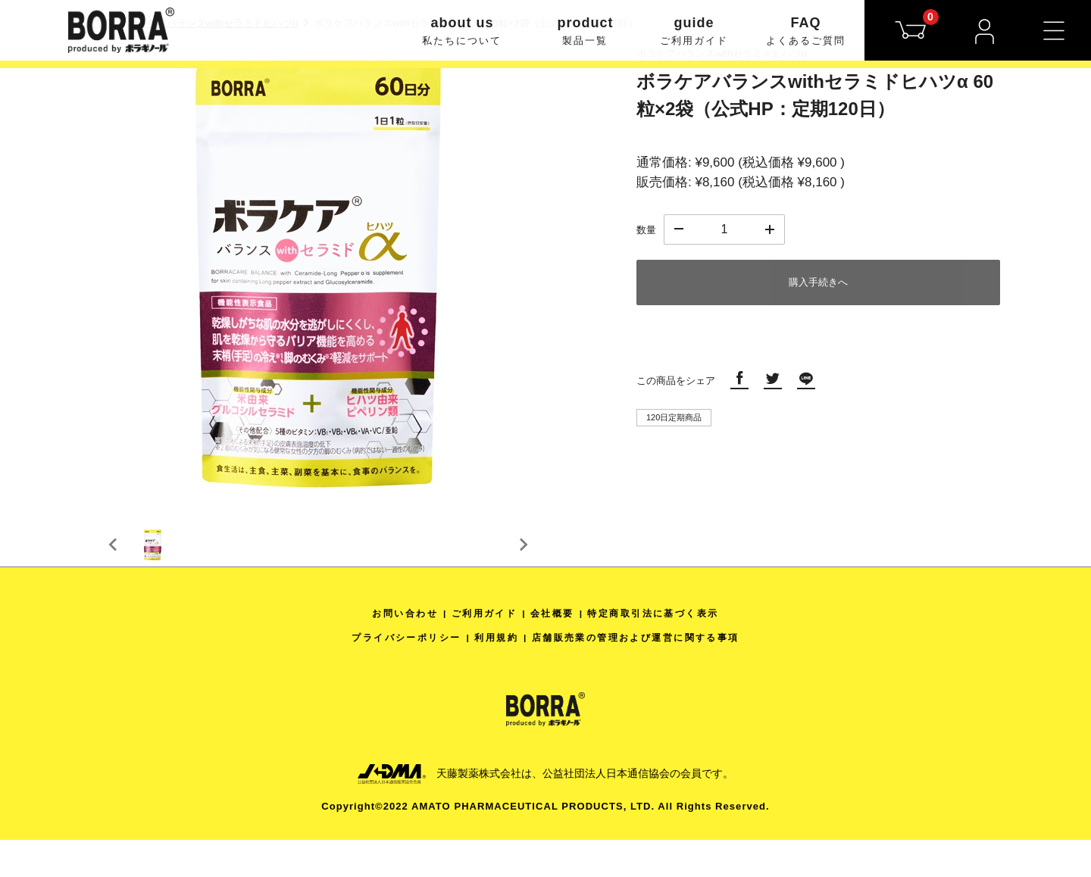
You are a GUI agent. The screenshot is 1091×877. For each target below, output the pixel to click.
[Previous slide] (113, 563)
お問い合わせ (391, 650)
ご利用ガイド (478, 650)
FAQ (806, 31)
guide (694, 31)
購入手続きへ (818, 282)
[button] (166, 563)
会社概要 (552, 650)
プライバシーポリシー (391, 674)
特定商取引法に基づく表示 (663, 650)
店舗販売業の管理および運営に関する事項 (645, 674)
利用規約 (491, 674)
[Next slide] (523, 563)
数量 (646, 230)
